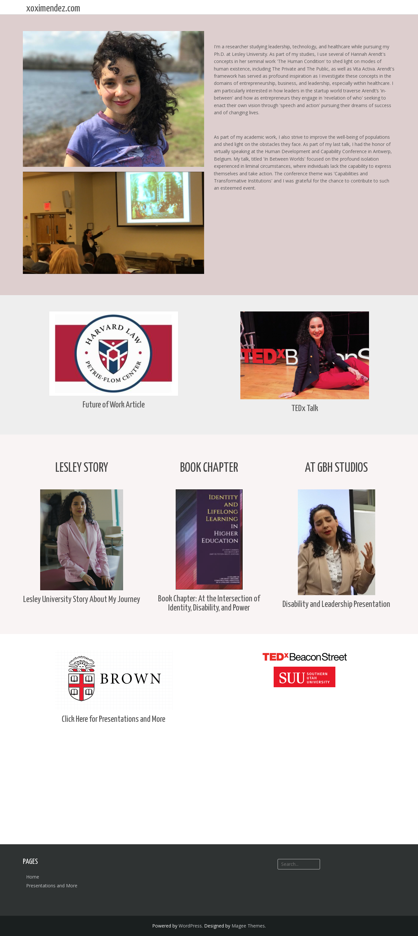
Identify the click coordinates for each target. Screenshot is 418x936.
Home (32, 877)
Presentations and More (51, 885)
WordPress (190, 926)
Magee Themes (248, 926)
